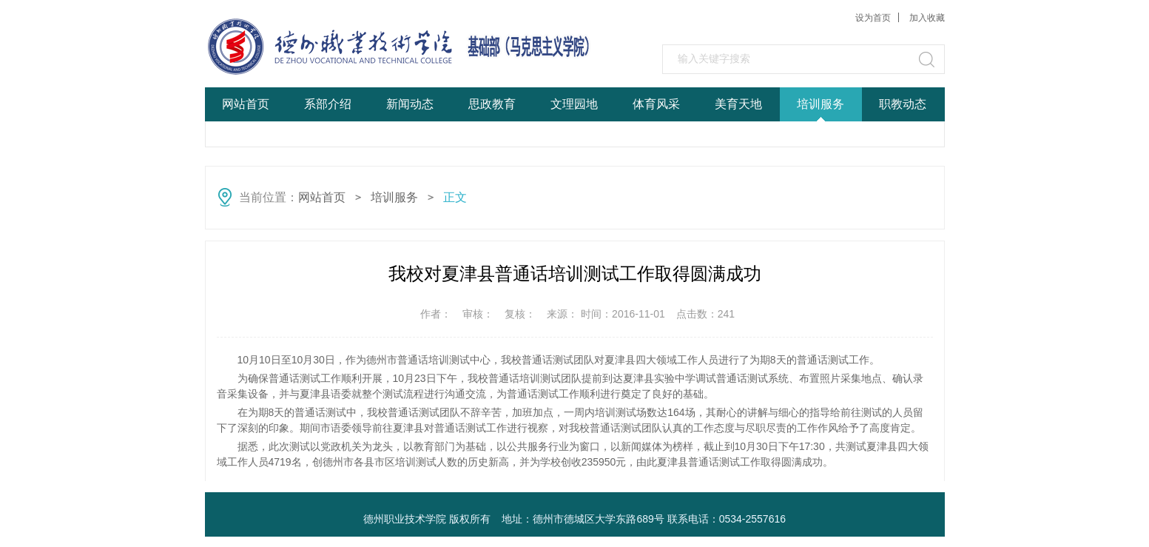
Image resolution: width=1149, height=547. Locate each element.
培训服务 (820, 104)
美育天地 (738, 104)
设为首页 (873, 18)
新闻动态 (410, 104)
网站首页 (245, 104)
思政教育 (492, 104)
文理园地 (574, 104)
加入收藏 (927, 18)
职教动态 (902, 104)
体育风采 (656, 104)
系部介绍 (327, 104)
